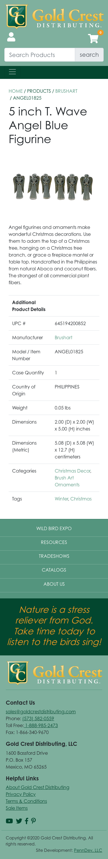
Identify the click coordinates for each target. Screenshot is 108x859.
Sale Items (17, 808)
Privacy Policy (21, 794)
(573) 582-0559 (38, 718)
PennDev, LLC (88, 850)
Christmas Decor (72, 471)
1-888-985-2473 (41, 725)
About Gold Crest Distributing (37, 787)
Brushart (66, 91)
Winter (61, 499)
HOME (16, 91)
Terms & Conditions (26, 801)
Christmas (81, 499)
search (89, 54)
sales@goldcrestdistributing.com (41, 711)
